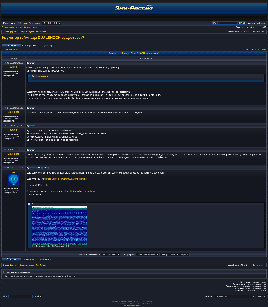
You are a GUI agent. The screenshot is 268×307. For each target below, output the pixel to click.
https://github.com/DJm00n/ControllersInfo (66, 179)
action (13, 67)
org (13, 172)
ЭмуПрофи (41, 32)
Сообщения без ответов (12, 27)
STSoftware (129, 303)
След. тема (261, 49)
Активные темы (30, 27)
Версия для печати (10, 49)
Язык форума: (35, 23)
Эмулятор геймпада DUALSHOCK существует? (42, 37)
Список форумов (10, 32)
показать (43, 76)
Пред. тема (250, 49)
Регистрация (9, 23)
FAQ (19, 23)
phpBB (123, 301)
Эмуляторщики (27, 32)
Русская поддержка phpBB (134, 305)
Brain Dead (13, 112)
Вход (25, 23)
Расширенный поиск (256, 23)
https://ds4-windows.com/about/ (79, 191)
